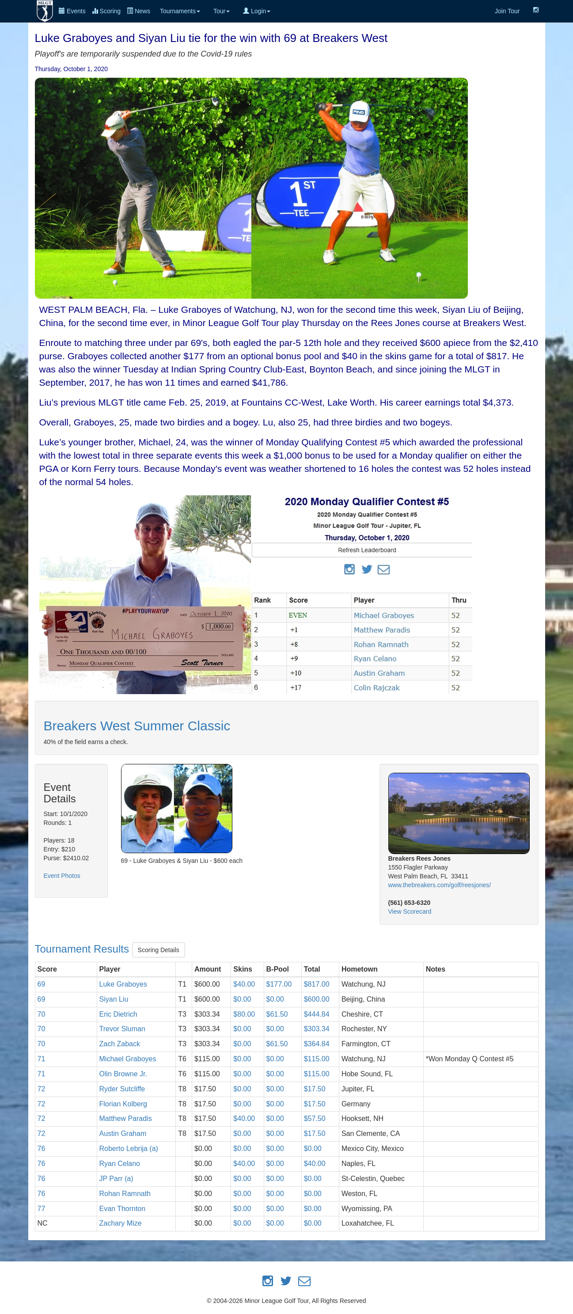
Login (256, 11)
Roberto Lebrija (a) (128, 1148)
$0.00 (242, 999)
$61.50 (277, 1014)
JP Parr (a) (116, 1178)
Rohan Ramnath (125, 1193)
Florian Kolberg (123, 1104)
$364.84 (317, 1044)
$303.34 (317, 1029)
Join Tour (507, 11)
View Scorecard (410, 911)
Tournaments (180, 11)
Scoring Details (158, 949)
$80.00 (244, 1014)
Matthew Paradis (125, 1118)
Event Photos (62, 875)
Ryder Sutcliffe (122, 1089)
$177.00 (279, 984)
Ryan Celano (119, 1163)
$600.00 (317, 999)
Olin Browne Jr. (123, 1074)
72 (42, 1089)
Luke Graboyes (123, 984)
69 (42, 984)
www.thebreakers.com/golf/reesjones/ (439, 885)
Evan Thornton (122, 1208)
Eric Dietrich (118, 1014)
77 (42, 1208)
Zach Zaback (119, 1044)
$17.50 (315, 1089)
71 (42, 1059)
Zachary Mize (120, 1223)
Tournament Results (83, 949)
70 (42, 1014)
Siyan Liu (114, 999)
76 (42, 1148)
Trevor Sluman (122, 1029)
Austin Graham (123, 1133)
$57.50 (315, 1118)
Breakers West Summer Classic (137, 725)
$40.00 (244, 984)
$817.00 (317, 984)
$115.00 (317, 1059)
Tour (221, 11)
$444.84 (317, 1014)
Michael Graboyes (127, 1059)
